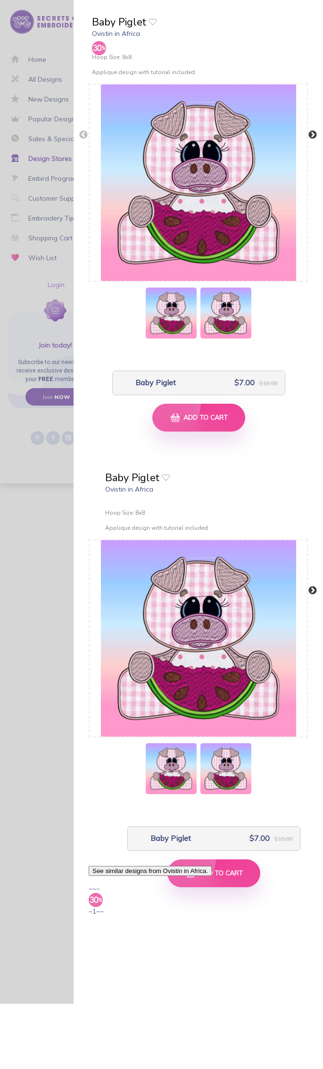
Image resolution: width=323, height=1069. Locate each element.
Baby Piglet (155, 382)
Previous (83, 135)
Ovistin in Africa (116, 33)
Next (312, 135)
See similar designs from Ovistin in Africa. (150, 870)
